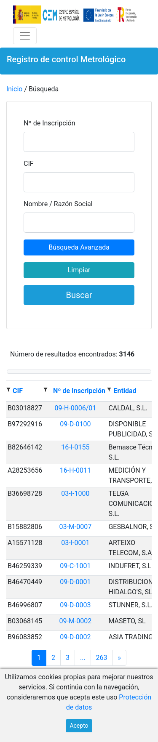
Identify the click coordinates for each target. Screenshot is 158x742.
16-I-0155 (75, 447)
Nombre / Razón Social (58, 204)
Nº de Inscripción (49, 123)
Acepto (79, 725)
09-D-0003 (75, 605)
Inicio (14, 89)
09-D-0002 (75, 637)
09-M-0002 (75, 621)
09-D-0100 (75, 424)
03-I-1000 (75, 493)
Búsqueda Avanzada (79, 247)
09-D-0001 (75, 582)
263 (101, 658)
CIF (29, 164)
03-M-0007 (75, 527)
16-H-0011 (75, 470)
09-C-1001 (75, 566)
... (83, 658)
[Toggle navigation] (25, 35)
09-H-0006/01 (75, 408)
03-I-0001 (75, 543)
